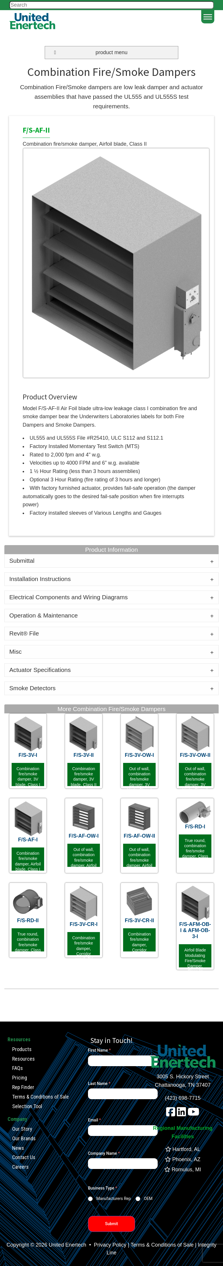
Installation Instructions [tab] (40, 579)
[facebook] (170, 1114)
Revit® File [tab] (24, 633)
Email (94, 1120)
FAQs (17, 1068)
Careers (20, 1167)
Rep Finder (23, 1087)
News (18, 1148)
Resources (23, 1059)
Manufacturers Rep (113, 1198)
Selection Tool (27, 1106)
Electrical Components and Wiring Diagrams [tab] (68, 597)
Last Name (99, 1083)
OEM (148, 1198)
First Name (99, 1050)
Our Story (22, 1129)
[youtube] (193, 1114)
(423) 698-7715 (183, 1098)
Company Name (104, 1153)
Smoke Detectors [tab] (32, 688)
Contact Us (23, 1157)
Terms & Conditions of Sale (40, 1097)
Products (22, 1049)
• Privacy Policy (107, 1245)
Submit (111, 1223)
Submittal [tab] (22, 560)
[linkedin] (181, 1114)
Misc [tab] (15, 651)
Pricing (19, 1078)
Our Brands (24, 1138)
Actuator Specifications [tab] (40, 669)
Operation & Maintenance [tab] (43, 615)
